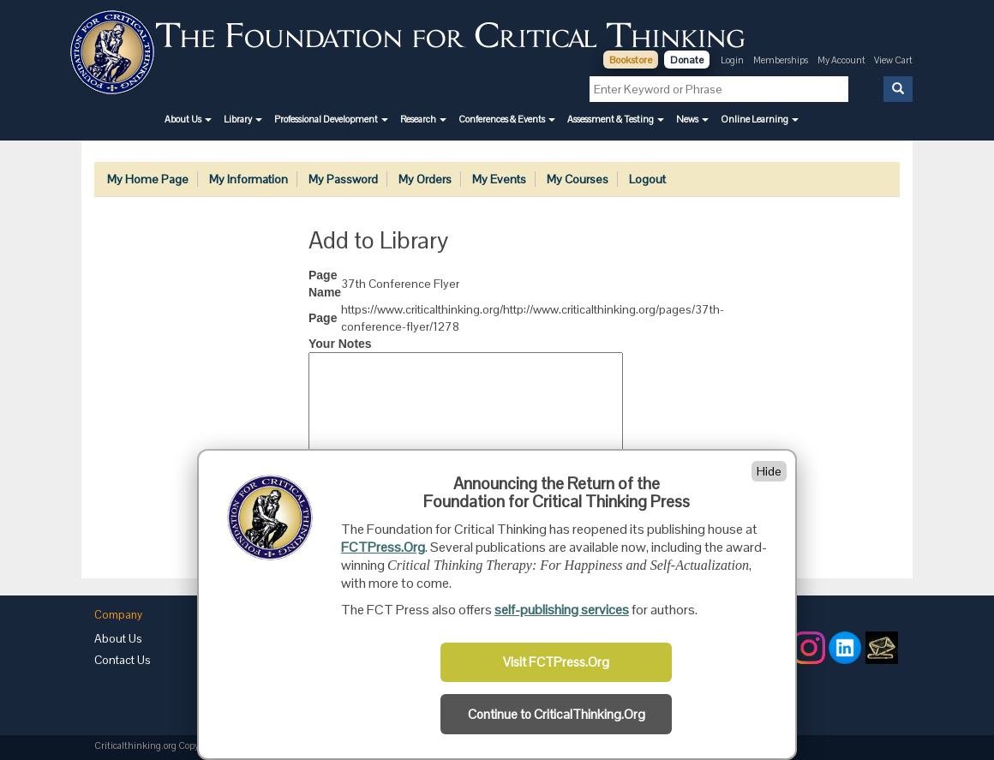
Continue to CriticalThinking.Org (556, 714)
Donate (687, 60)
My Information (248, 179)
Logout (647, 179)
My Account (842, 60)
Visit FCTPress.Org (556, 662)
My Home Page (148, 179)
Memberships (780, 60)
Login (732, 60)
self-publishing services (561, 610)
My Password (343, 179)
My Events (499, 179)
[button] (188, 119)
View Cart (893, 60)
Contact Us (122, 659)
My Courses (577, 179)
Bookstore (630, 60)
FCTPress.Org (383, 547)
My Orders (425, 179)
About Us (118, 638)
